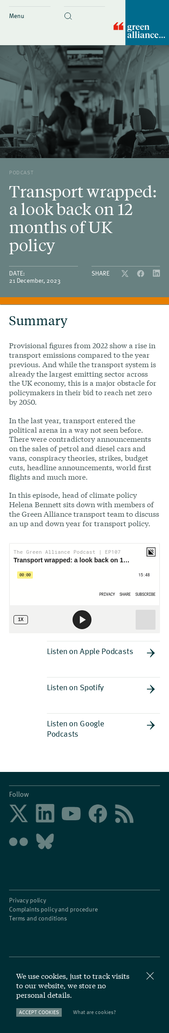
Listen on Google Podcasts (101, 728)
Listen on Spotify (101, 687)
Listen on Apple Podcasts (101, 651)
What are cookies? (94, 1012)
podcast (21, 172)
